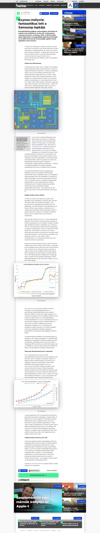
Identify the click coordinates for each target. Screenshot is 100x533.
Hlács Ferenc (27, 12)
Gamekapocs (23, 1)
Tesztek (45, 1)
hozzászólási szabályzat (44, 530)
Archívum (38, 1)
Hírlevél (74, 1)
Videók (53, 1)
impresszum (22, 530)
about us (59, 530)
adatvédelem (53, 530)
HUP (17, 1)
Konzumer (64, 5)
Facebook (44, 13)
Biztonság (56, 5)
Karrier (81, 1)
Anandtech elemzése (37, 463)
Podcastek (60, 1)
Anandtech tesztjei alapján (34, 308)
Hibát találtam (34, 470)
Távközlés (49, 5)
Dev (36, 5)
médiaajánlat (29, 530)
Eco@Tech (42, 5)
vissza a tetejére (52, 470)
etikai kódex (35, 530)
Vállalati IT (30, 5)
